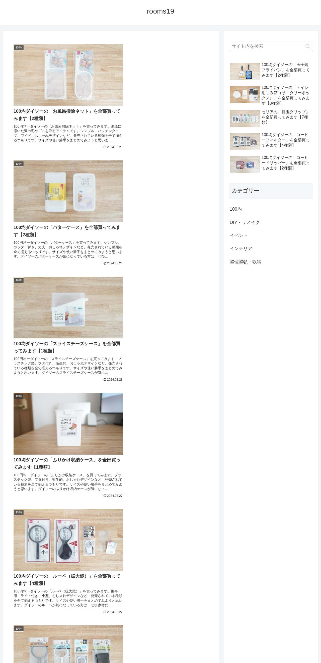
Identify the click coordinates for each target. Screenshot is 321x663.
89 (138, 614)
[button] (307, 46)
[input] (271, 46)
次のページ (111, 595)
